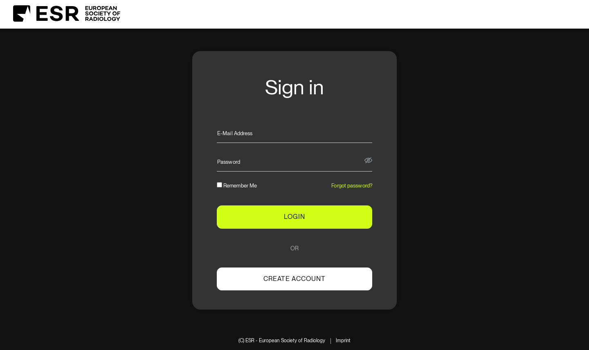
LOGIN (294, 217)
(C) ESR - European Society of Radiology (282, 340)
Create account (294, 279)
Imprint (343, 340)
